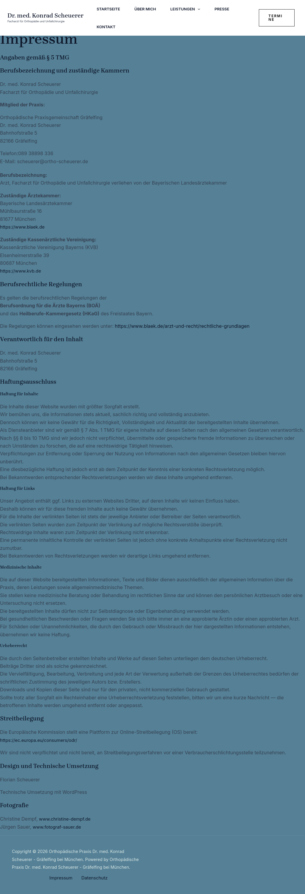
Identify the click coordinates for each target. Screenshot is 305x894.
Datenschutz (93, 878)
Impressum (61, 878)
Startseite (108, 9)
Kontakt (106, 26)
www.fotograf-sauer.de (59, 827)
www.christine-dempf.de (67, 819)
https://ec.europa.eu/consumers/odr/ (41, 740)
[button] (277, 17)
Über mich (145, 9)
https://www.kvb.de (22, 271)
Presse (221, 9)
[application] (197, 9)
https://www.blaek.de (24, 227)
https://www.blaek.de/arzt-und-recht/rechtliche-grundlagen (182, 326)
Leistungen (185, 9)
